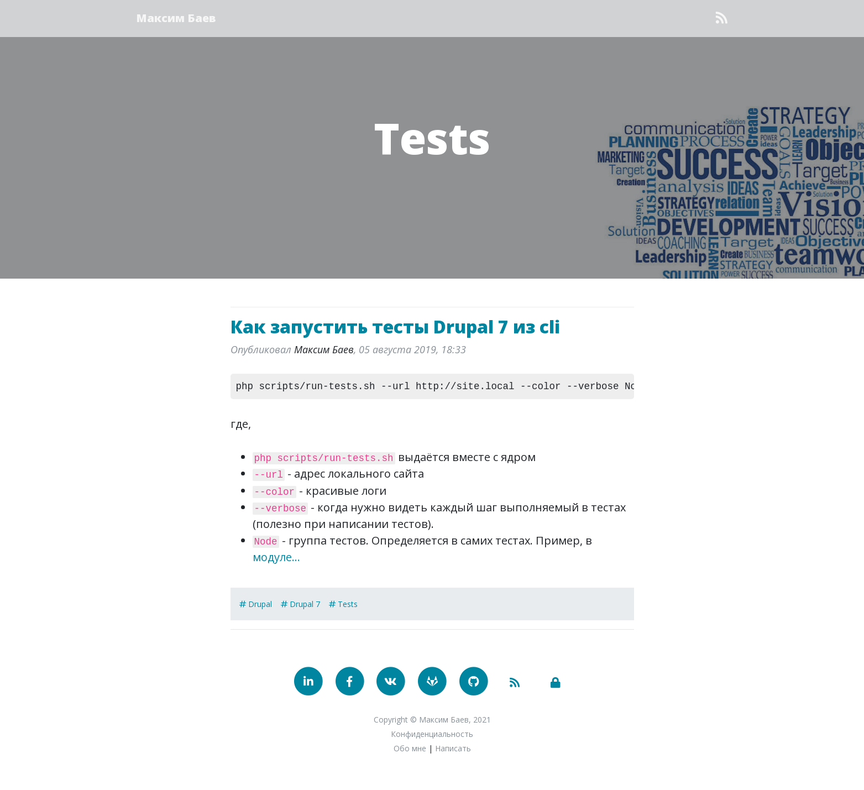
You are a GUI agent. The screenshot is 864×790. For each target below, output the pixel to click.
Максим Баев (177, 18)
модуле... (276, 557)
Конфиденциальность (432, 734)
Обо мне (410, 748)
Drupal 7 (305, 604)
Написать (453, 748)
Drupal (260, 604)
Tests (432, 137)
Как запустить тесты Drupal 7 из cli (395, 326)
